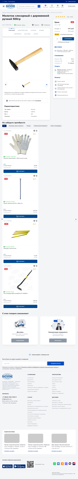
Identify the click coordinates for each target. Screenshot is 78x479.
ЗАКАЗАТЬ (58, 341)
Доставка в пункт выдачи (33, 400)
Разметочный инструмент (40, 126)
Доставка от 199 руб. (57, 402)
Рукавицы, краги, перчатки (16, 126)
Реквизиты (30, 385)
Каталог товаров (10, 12)
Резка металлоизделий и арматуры (36, 414)
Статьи (54, 387)
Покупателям (56, 374)
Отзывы (41, 30)
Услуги (53, 385)
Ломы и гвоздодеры (56, 126)
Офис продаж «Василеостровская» (61, 445)
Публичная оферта (32, 391)
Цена (5, 164)
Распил (29, 404)
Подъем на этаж (31, 420)
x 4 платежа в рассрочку (66, 34)
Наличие (33, 30)
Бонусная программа (57, 378)
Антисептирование (32, 424)
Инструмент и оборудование (20, 12)
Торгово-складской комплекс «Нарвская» (39, 445)
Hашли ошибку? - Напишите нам (39, 354)
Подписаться (55, 363)
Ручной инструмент (32, 12)
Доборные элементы (32, 425)
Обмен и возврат (56, 391)
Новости (29, 383)
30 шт (23, 25)
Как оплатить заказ (57, 381)
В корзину (68, 39)
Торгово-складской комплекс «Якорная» (15, 445)
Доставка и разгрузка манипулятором (61, 404)
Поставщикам (31, 381)
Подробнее (38, 100)
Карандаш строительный (10, 248)
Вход (6, 1)
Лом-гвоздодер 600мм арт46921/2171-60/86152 (16, 293)
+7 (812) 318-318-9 (9, 397)
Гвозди (28, 126)
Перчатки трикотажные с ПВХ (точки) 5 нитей (15, 158)
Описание (12, 30)
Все (4, 126)
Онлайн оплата (71, 6)
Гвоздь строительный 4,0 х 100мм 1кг (13, 203)
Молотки (39, 12)
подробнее (20, 341)
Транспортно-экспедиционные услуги (61, 408)
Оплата (36, 34)
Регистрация (12, 1)
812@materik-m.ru (7, 399)
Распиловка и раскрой (33, 416)
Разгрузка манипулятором (34, 418)
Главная (4, 12)
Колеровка (30, 402)
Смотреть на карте (9, 451)
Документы (17, 34)
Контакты (5, 393)
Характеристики (23, 30)
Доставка (27, 34)
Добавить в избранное (58, 393)
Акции (53, 383)
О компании (31, 374)
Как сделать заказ (56, 380)
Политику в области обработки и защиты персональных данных (39, 367)
